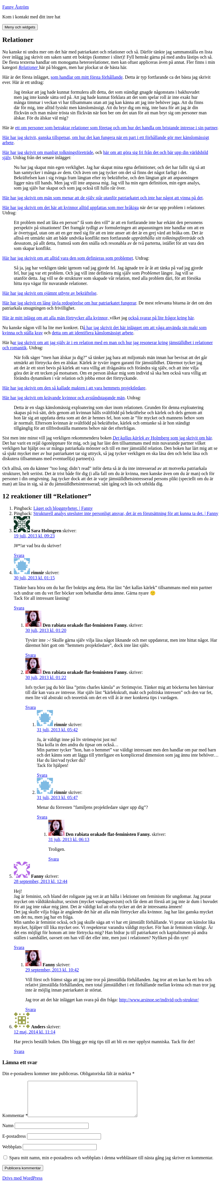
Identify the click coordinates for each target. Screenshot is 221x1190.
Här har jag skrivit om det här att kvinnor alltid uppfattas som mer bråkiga (70, 207)
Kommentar (15, 1122)
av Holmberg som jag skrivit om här (162, 437)
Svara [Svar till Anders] (19, 1051)
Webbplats (12, 1153)
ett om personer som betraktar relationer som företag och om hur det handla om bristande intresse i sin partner (116, 127)
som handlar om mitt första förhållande (87, 77)
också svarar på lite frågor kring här (160, 317)
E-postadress (14, 1143)
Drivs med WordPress (22, 1185)
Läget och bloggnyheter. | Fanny (63, 508)
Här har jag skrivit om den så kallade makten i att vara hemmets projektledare (73, 387)
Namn (8, 1132)
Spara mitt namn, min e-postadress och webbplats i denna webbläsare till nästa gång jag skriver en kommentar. (111, 1164)
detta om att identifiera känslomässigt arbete (92, 332)
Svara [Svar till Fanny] (19, 947)
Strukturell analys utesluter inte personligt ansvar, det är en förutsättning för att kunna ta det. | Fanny (125, 513)
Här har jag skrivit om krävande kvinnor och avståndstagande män (63, 397)
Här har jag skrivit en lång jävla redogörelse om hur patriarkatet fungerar (69, 302)
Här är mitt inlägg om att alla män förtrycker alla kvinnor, (56, 317)
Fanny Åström (15, 7)
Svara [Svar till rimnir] (19, 607)
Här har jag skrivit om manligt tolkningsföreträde (47, 152)
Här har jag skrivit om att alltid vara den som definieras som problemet (67, 258)
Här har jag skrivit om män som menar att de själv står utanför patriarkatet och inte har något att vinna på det (102, 197)
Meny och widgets (20, 27)
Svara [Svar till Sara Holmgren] (19, 555)
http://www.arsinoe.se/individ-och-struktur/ (159, 999)
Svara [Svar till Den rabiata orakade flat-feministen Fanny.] (30, 655)
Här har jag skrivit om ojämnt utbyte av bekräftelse (49, 293)
